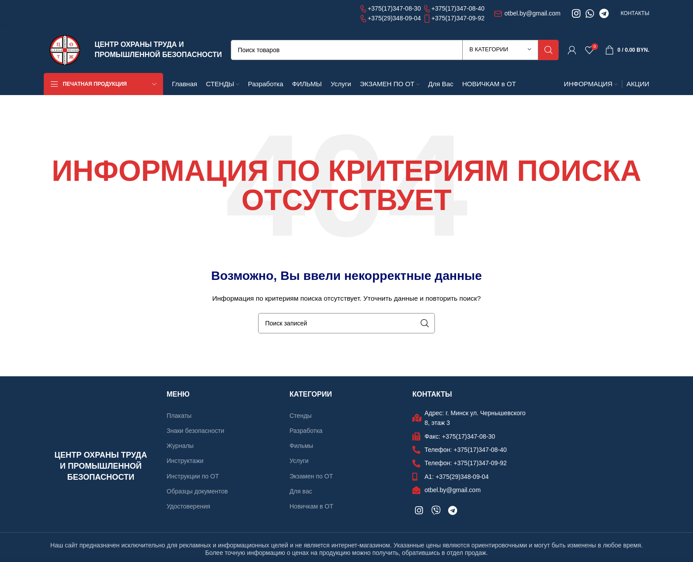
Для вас (300, 491)
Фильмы (301, 445)
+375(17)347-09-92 (453, 18)
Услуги (298, 460)
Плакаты (179, 415)
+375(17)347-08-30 (391, 8)
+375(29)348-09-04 (391, 18)
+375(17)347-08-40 (453, 8)
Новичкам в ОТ (311, 506)
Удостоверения (188, 506)
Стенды (300, 415)
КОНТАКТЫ (635, 13)
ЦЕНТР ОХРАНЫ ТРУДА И (139, 44)
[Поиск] (395, 50)
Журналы (180, 445)
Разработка (306, 430)
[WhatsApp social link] (590, 13)
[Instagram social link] (576, 13)
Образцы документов (197, 491)
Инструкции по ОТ (193, 476)
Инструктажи (185, 460)
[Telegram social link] (604, 13)
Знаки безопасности (195, 430)
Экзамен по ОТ (311, 476)
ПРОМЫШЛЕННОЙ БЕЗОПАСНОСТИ (158, 54)
